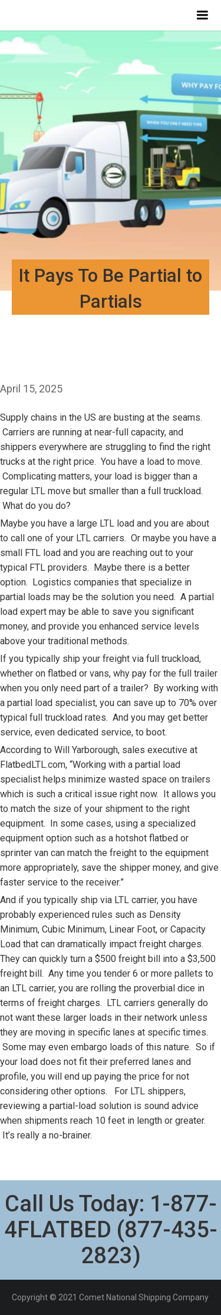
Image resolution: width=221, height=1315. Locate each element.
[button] (202, 15)
